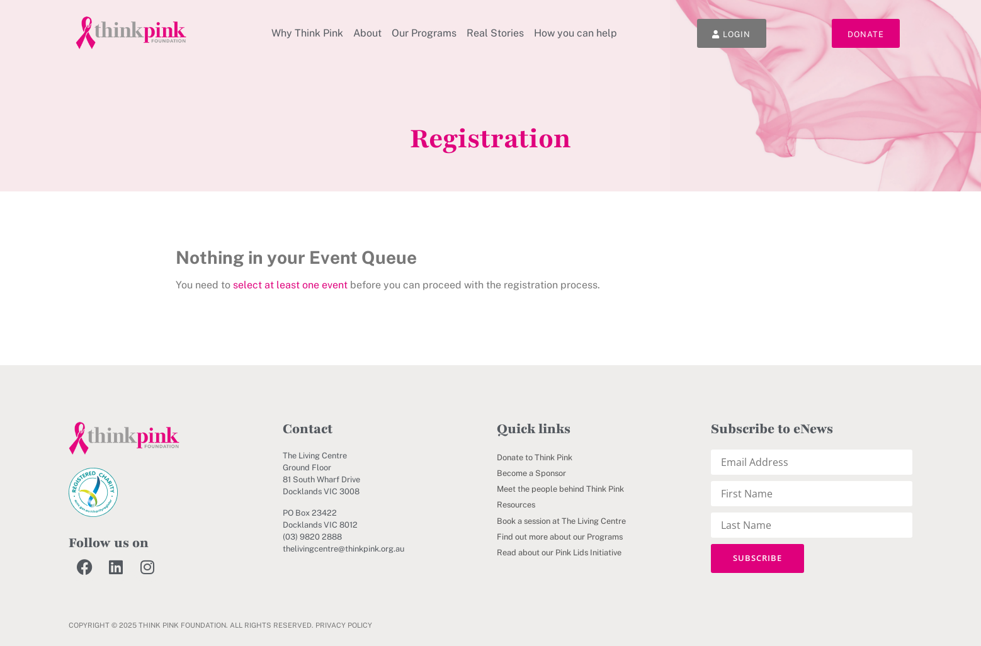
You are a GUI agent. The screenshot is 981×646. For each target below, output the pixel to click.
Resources (516, 504)
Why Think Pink (307, 33)
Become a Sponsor (531, 473)
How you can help (575, 33)
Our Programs (424, 33)
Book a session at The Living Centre (561, 521)
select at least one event (290, 285)
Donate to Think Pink (534, 457)
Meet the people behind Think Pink (560, 489)
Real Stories (495, 33)
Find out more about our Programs (560, 536)
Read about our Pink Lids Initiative (559, 552)
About (367, 33)
